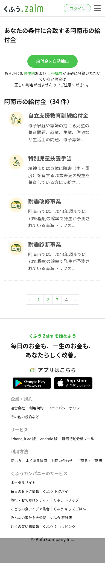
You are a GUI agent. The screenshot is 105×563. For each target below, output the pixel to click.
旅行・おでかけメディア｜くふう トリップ (45, 500)
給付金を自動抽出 (52, 61)
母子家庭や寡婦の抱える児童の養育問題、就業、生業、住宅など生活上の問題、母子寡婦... (58, 132)
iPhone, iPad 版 (23, 438)
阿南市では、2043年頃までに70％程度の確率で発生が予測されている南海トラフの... (59, 218)
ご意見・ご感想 (89, 460)
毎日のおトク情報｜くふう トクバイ (39, 491)
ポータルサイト (23, 482)
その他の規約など (25, 416)
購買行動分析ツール (78, 438)
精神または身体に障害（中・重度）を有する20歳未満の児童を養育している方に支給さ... (59, 175)
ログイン (77, 8)
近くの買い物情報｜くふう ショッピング (43, 526)
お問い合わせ (62, 460)
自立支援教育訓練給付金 (58, 115)
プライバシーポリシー (65, 408)
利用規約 (36, 408)
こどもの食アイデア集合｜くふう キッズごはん (48, 508)
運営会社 (18, 408)
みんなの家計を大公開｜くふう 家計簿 (41, 517)
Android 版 (49, 438)
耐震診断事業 (44, 244)
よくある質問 (36, 460)
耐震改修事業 (44, 201)
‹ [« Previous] (30, 299)
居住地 (29, 73)
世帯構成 (55, 73)
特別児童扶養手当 (50, 158)
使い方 (16, 460)
